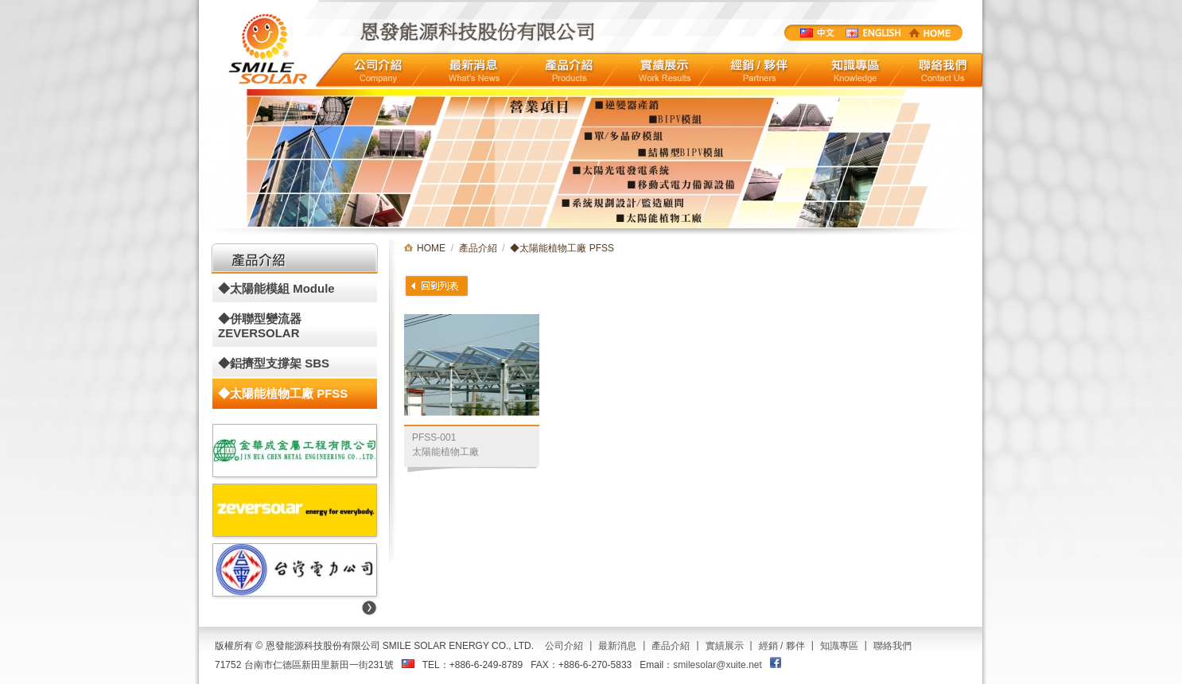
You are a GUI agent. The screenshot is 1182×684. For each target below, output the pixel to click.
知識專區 (855, 70)
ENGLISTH (872, 32)
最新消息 (474, 70)
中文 (816, 32)
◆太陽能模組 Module (276, 288)
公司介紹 (378, 70)
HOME (930, 32)
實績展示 (665, 70)
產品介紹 (569, 70)
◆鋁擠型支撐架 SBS (273, 363)
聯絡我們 (943, 70)
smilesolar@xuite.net (717, 664)
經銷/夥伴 (760, 70)
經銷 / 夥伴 (782, 645)
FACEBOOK (775, 662)
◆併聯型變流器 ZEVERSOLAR (259, 326)
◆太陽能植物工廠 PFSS (283, 393)
